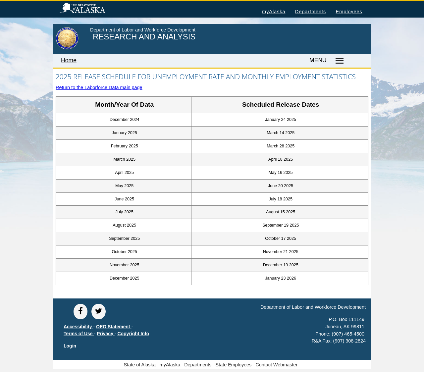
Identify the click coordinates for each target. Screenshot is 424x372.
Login (70, 345)
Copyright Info (133, 333)
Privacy (106, 333)
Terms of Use (79, 333)
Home (69, 60)
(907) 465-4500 (348, 334)
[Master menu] (338, 61)
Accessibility (78, 326)
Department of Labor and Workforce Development (142, 29)
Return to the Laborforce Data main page (99, 87)
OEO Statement (114, 326)
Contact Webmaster (276, 364)
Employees (349, 11)
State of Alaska (93, 9)
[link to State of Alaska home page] (67, 48)
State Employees (234, 364)
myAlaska (273, 11)
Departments (310, 11)
